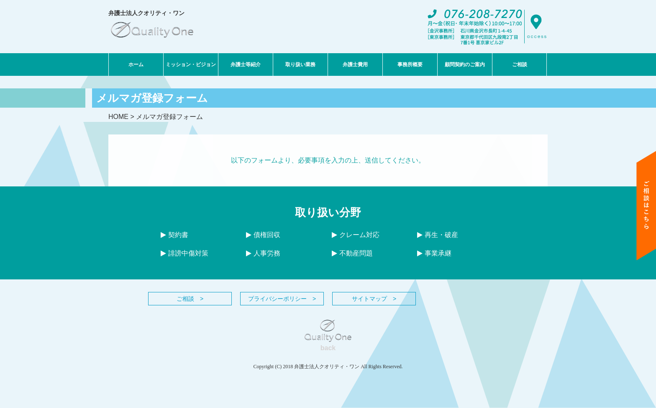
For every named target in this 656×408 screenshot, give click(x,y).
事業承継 (434, 253)
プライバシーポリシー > (282, 298)
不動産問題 (352, 253)
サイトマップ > (374, 298)
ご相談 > (190, 298)
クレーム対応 (355, 234)
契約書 (174, 234)
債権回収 (263, 234)
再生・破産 (437, 234)
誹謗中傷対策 (184, 253)
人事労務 (263, 253)
